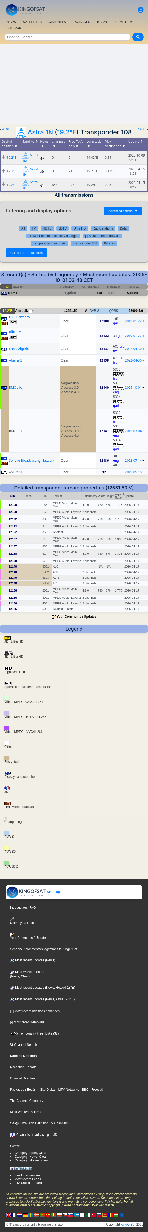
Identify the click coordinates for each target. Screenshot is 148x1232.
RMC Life (15, 387)
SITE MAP (13, 28)
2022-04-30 (133, 349)
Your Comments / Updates (76, 617)
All (23, 228)
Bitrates (109, 243)
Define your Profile (23, 921)
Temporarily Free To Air (49, 243)
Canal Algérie (19, 349)
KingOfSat (128, 1224)
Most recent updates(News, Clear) (27, 974)
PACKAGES (81, 22)
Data (123, 228)
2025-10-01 (133, 387)
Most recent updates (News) (32, 960)
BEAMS (102, 22)
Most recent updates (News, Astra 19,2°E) (42, 999)
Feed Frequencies (27, 1175)
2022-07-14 (133, 460)
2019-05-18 (133, 472)
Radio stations (103, 228)
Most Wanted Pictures (25, 1112)
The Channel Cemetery (26, 1101)
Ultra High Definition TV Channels (39, 1123)
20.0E (6, 129)
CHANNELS (57, 22)
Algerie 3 (15, 360)
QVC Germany (19, 317)
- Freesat (95, 1089)
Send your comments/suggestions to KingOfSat (43, 949)
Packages (17, 1089)
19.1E (142, 129)
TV (34, 228)
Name (13, 292)
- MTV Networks (67, 1089)
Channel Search (23, 1045)
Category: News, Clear (31, 1157)
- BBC (83, 1089)
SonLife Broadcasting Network (31, 460)
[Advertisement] (74, 84)
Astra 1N (40, 132)
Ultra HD (79, 228)
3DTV (63, 228)
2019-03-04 (133, 431)
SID (99, 292)
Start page (34, 892)
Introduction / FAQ (23, 908)
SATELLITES (32, 22)
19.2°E (66, 132)
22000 (133, 311)
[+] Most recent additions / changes (53, 236)
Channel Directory (23, 1078)
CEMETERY (124, 22)
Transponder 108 (85, 243)
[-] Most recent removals (102, 236)
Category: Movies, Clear (32, 1160)
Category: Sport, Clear (30, 1153)
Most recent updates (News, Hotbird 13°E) (42, 987)
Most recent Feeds (28, 1179)
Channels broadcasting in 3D (33, 1135)
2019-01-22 (133, 321)
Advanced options (123, 210)
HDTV (47, 228)
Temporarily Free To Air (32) (34, 1033)
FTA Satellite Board (28, 1183)
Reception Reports (23, 1067)
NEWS (11, 22)
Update (133, 292)
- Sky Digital (46, 1089)
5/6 (140, 311)
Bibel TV (15, 331)
